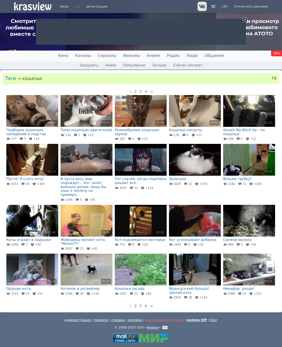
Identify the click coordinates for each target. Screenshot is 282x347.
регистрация (97, 6)
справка (118, 320)
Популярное (134, 65)
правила (101, 320)
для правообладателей (164, 320)
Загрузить (89, 65)
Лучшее (159, 65)
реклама (135, 320)
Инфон (153, 327)
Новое (110, 65)
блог (213, 320)
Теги (10, 78)
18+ (225, 6)
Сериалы (107, 55)
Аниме (153, 55)
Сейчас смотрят (187, 65)
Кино (63, 55)
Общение (214, 55)
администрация (78, 320)
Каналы (83, 55)
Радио (173, 55)
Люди (192, 55)
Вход (64, 6)
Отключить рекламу (251, 6)
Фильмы (131, 55)
